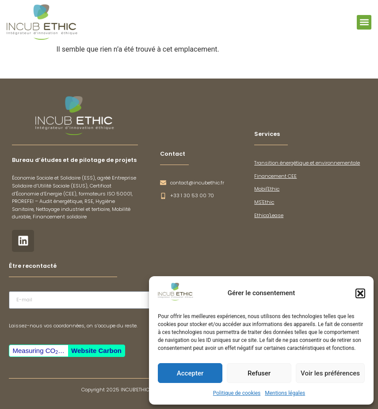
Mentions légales (285, 393)
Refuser (259, 373)
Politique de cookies (236, 393)
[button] (360, 293)
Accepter (190, 373)
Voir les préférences (330, 373)
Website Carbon (96, 350)
